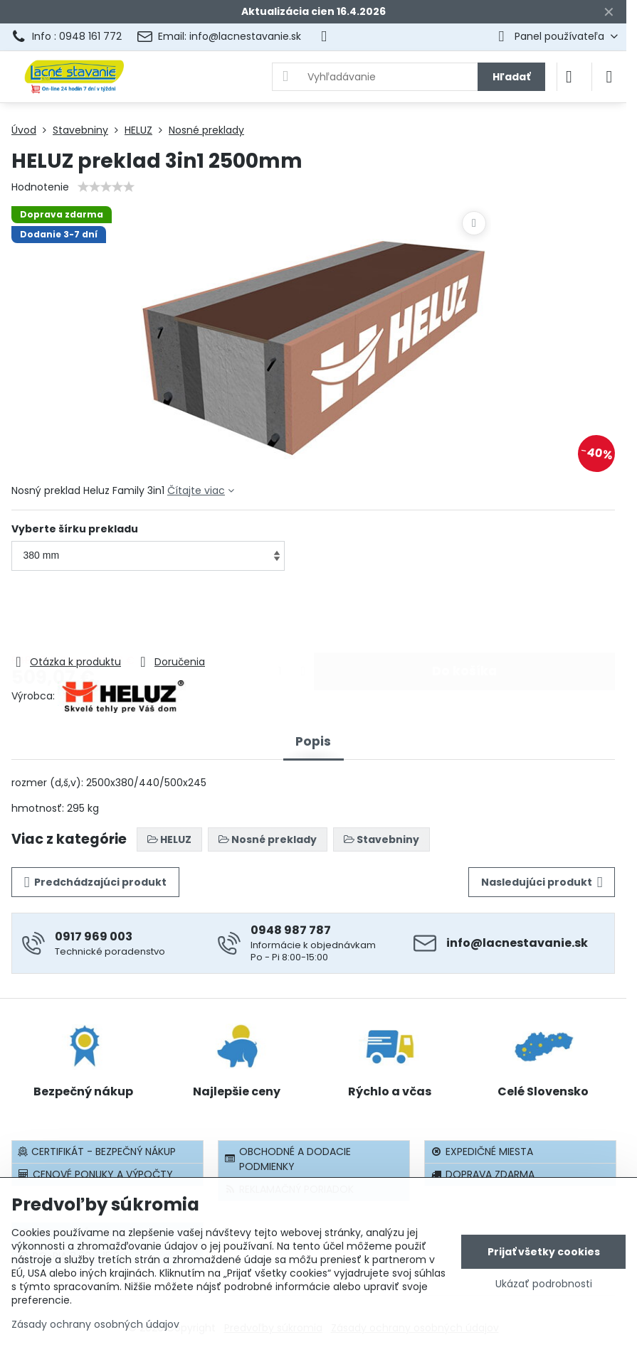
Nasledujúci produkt (542, 882)
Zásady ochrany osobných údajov (95, 1324)
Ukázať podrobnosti (543, 1284)
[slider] (106, 187)
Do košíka (464, 613)
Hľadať (511, 77)
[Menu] (609, 77)
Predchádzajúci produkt (95, 882)
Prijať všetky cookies (544, 1252)
